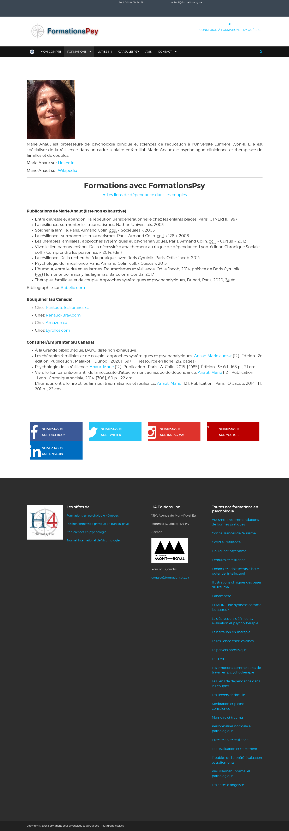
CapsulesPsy (128, 51)
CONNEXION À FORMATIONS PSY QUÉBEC (229, 26)
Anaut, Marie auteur (213, 355)
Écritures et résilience (228, 560)
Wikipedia (67, 170)
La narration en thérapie (231, 632)
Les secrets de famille (228, 695)
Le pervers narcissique (229, 650)
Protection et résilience (230, 740)
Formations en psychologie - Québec (93, 515)
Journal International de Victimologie (93, 540)
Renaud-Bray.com (63, 315)
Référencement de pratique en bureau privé (98, 523)
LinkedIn (66, 162)
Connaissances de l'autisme (234, 533)
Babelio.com (73, 287)
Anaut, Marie (102, 366)
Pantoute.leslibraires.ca (68, 307)
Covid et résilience (226, 542)
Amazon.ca (56, 322)
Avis (148, 51)
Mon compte (51, 51)
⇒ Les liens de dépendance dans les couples (144, 194)
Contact (167, 51)
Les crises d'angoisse (228, 785)
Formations (79, 51)
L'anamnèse (221, 596)
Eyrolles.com (58, 330)
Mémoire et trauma (227, 717)
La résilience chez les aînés (233, 641)
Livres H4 (104, 51)
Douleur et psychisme (229, 551)
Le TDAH (219, 659)
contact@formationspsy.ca (170, 577)
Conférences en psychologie (86, 532)
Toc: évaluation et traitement (234, 749)
